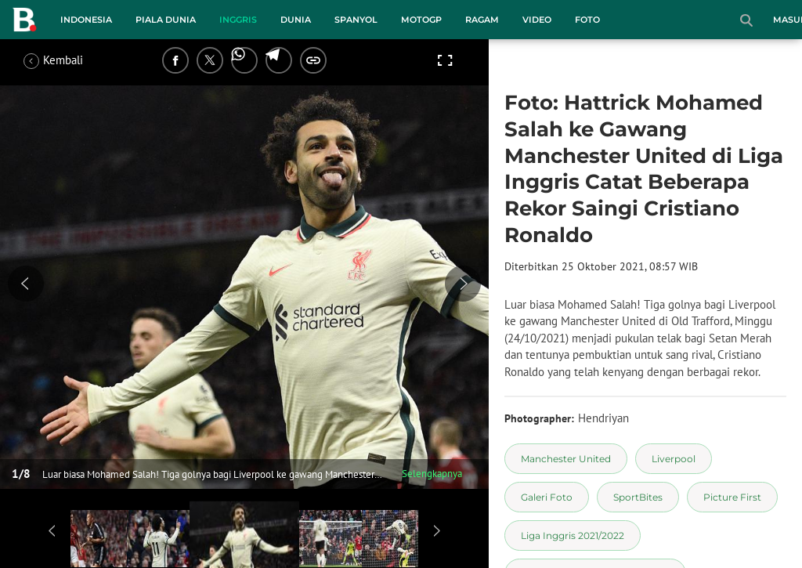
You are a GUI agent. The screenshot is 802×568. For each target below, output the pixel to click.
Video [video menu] (536, 19)
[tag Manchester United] (565, 458)
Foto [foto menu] (587, 19)
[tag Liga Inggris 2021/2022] (572, 535)
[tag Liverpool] (673, 458)
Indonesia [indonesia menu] (86, 19)
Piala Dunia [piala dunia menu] (165, 19)
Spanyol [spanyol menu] (356, 19)
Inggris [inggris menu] (238, 19)
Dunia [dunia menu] (295, 19)
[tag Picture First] (732, 497)
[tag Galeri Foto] (546, 497)
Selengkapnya (432, 473)
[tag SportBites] (638, 497)
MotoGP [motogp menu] (421, 19)
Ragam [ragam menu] (482, 19)
